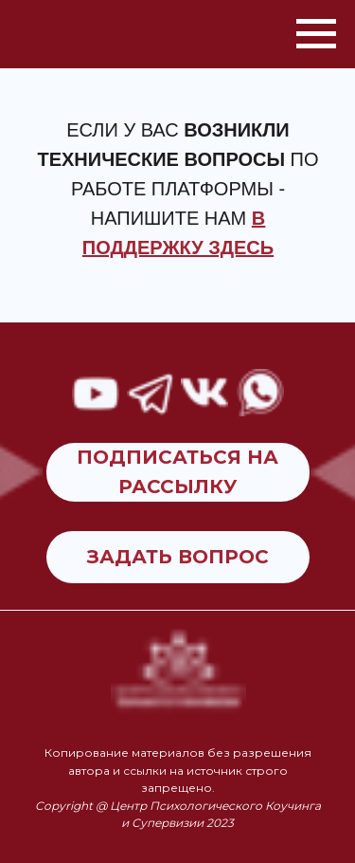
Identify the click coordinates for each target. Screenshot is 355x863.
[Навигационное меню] (316, 34)
